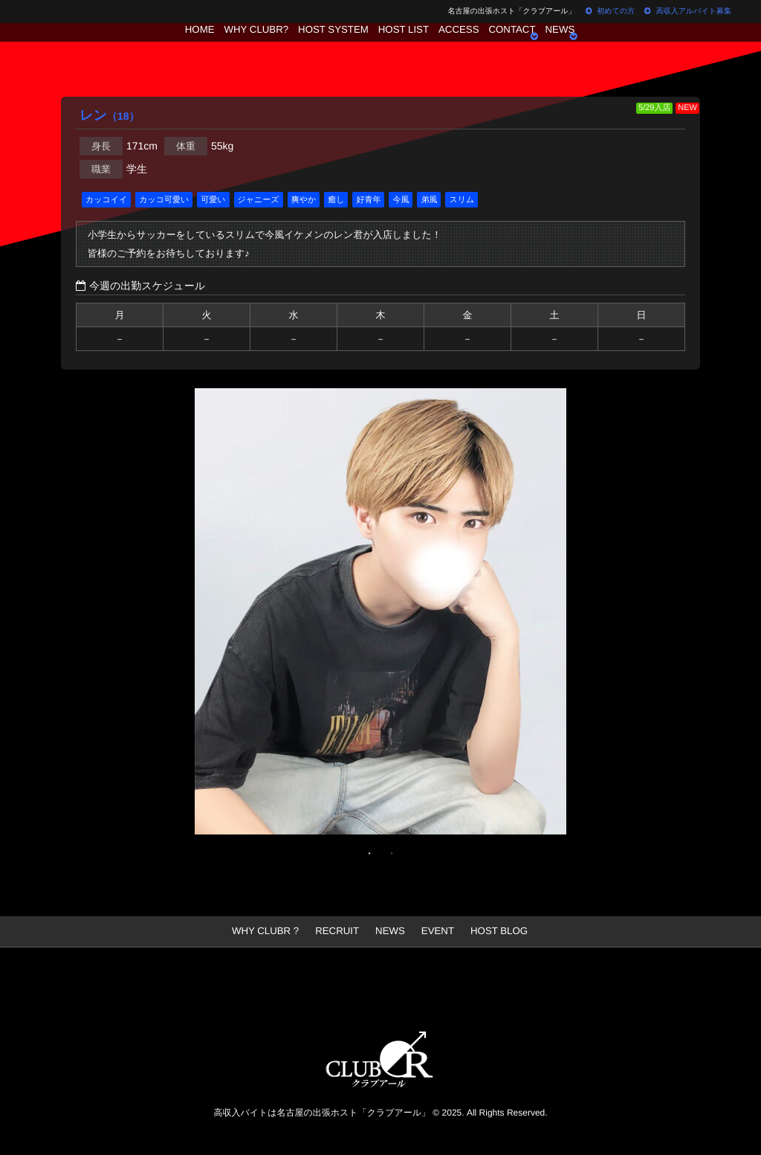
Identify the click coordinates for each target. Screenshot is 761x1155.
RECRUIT (339, 931)
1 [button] (369, 853)
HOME (171, 48)
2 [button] (391, 853)
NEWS (587, 48)
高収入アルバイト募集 (687, 11)
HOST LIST (401, 48)
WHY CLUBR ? (273, 931)
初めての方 (610, 11)
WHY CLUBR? (238, 48)
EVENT (434, 931)
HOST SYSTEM (322, 48)
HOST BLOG (491, 931)
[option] (380, 615)
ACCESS (466, 48)
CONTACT (529, 48)
